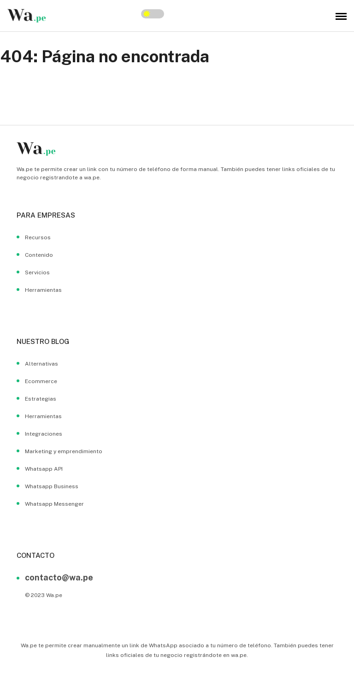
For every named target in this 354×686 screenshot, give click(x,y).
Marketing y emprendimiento (63, 451)
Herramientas (43, 290)
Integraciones (43, 434)
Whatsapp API (44, 469)
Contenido (39, 255)
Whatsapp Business (51, 486)
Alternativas (41, 364)
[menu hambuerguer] (341, 15)
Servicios (37, 272)
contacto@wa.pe (59, 577)
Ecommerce (41, 381)
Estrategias (40, 399)
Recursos (38, 237)
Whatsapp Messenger (54, 504)
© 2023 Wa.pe (43, 595)
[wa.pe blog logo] (26, 16)
